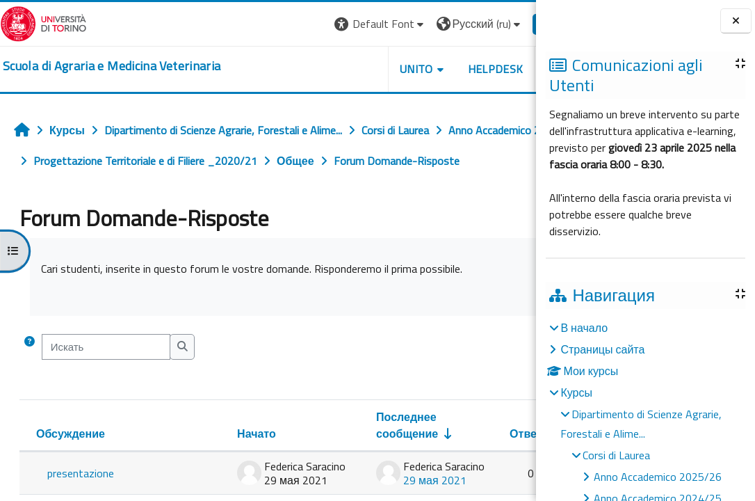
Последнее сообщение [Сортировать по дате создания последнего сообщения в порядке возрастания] (364, 455)
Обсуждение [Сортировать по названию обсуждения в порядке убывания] (70, 464)
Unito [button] (373, 69)
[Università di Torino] (43, 22)
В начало (584, 327)
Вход (512, 23)
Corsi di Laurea (616, 455)
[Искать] (106, 377)
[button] (337, 24)
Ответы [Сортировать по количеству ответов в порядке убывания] (487, 464)
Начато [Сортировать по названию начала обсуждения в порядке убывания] (213, 464)
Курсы (576, 392)
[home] (111, 66)
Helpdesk (452, 69)
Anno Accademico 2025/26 (658, 476)
